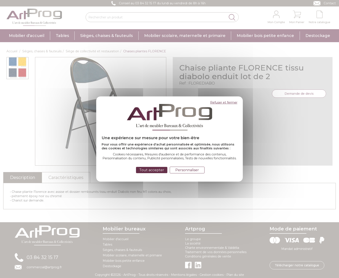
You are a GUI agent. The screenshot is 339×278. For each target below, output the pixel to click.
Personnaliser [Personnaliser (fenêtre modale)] (187, 170)
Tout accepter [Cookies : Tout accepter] (151, 170)
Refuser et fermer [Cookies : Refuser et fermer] (223, 102)
